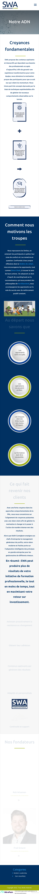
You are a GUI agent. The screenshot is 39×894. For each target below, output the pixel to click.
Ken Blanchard (23, 284)
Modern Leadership (20, 873)
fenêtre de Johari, (26, 264)
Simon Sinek (15, 270)
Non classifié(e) (20, 876)
